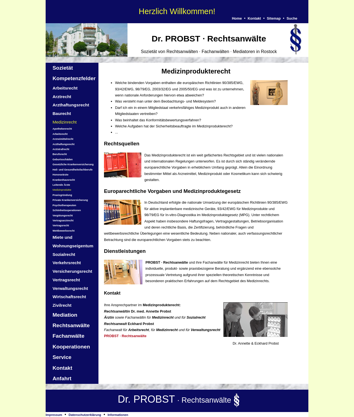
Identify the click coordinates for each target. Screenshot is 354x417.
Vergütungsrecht (63, 215)
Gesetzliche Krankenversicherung (73, 164)
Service (62, 357)
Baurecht (62, 113)
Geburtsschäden (63, 159)
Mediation (65, 315)
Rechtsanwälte (71, 325)
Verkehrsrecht (67, 262)
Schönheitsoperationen (67, 210)
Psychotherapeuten (64, 205)
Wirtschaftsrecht (69, 296)
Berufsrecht (60, 154)
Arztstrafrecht (61, 149)
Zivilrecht (62, 305)
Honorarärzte (60, 174)
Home (237, 18)
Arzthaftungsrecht (71, 105)
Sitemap (274, 18)
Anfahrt (62, 378)
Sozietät (63, 68)
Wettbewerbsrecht (64, 230)
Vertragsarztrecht (63, 220)
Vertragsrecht (61, 225)
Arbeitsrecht (65, 88)
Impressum (54, 414)
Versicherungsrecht (72, 271)
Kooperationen (71, 347)
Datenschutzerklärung (85, 414)
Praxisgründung (62, 195)
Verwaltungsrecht (70, 288)
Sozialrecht (64, 254)
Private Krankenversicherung (70, 200)
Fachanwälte (68, 336)
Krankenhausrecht (64, 180)
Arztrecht (62, 96)
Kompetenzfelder (74, 78)
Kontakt (254, 18)
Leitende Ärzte (61, 184)
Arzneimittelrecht (63, 139)
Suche (292, 18)
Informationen (118, 414)
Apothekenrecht (62, 128)
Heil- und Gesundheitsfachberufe (73, 169)
